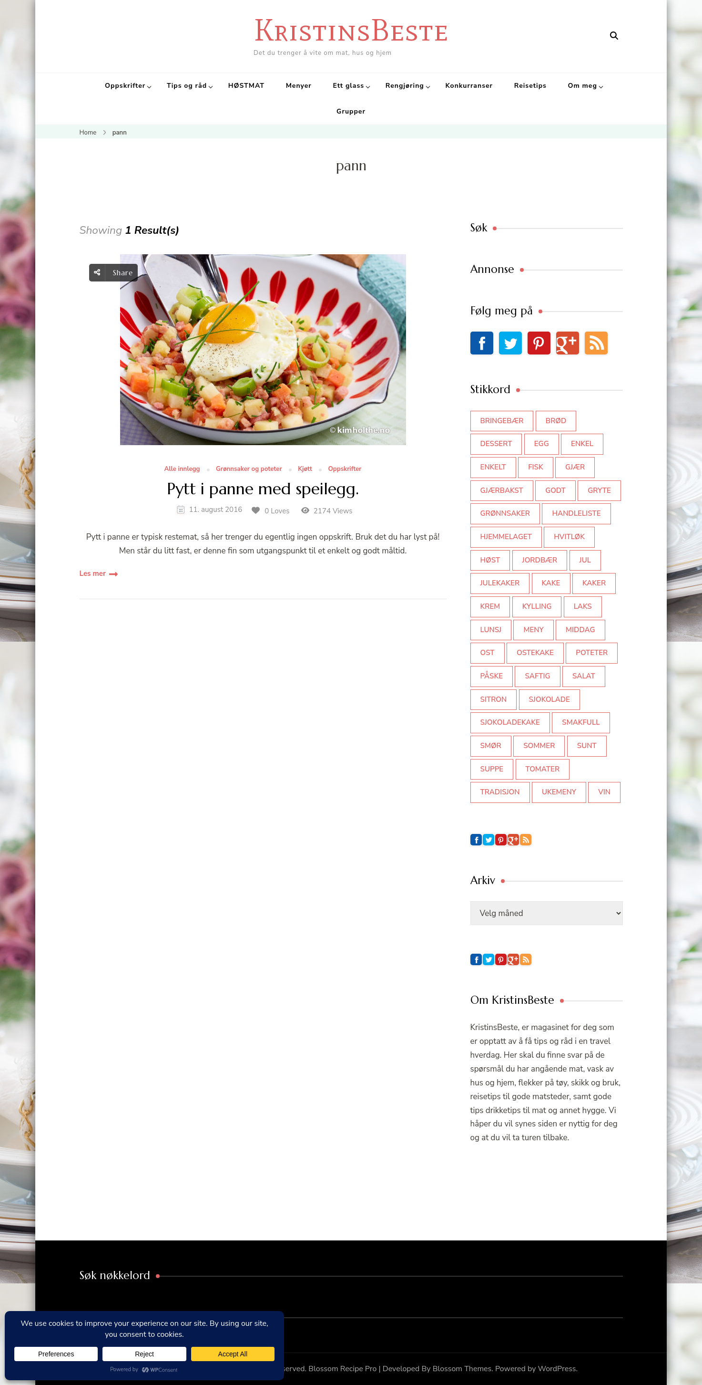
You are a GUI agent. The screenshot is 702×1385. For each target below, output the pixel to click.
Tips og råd (187, 85)
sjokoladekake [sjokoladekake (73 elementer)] (510, 722)
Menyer (299, 85)
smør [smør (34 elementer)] (490, 745)
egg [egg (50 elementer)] (541, 443)
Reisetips (530, 85)
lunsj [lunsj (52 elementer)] (491, 630)
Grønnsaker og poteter (249, 469)
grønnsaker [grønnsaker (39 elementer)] (505, 513)
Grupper (351, 111)
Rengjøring (405, 85)
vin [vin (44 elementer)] (604, 792)
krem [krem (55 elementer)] (490, 606)
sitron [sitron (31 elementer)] (493, 699)
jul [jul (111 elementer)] (585, 560)
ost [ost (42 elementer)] (487, 652)
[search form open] (614, 36)
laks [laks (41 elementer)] (583, 606)
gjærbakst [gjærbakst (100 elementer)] (501, 490)
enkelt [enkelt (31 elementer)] (493, 467)
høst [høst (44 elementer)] (490, 560)
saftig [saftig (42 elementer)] (537, 676)
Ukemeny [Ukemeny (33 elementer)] (559, 792)
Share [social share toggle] (113, 272)
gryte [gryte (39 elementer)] (599, 490)
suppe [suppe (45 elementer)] (492, 769)
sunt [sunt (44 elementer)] (587, 745)
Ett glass (348, 85)
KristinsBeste (351, 30)
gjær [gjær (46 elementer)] (575, 467)
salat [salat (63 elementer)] (583, 676)
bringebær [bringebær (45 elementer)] (502, 421)
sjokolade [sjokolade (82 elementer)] (549, 699)
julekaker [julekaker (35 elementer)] (500, 583)
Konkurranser (469, 85)
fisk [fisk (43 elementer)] (535, 467)
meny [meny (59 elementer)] (533, 630)
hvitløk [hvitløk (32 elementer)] (569, 537)
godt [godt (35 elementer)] (555, 490)
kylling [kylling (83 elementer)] (537, 606)
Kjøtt (305, 469)
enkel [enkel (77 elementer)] (582, 443)
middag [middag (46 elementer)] (580, 630)
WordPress (557, 1369)
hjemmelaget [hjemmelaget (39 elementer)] (506, 537)
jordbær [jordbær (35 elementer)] (540, 560)
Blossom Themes (462, 1369)
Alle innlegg (182, 469)
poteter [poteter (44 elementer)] (592, 652)
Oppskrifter (125, 85)
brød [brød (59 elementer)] (556, 421)
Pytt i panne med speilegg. (263, 489)
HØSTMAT (246, 85)
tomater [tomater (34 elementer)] (543, 769)
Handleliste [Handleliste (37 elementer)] (576, 513)
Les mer (93, 573)
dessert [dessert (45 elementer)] (496, 443)
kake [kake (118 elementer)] (551, 583)
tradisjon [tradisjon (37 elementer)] (500, 792)
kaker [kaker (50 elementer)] (594, 583)
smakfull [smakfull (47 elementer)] (581, 722)
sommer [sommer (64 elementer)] (539, 745)
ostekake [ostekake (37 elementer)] (535, 652)
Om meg (582, 85)
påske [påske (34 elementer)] (491, 676)
